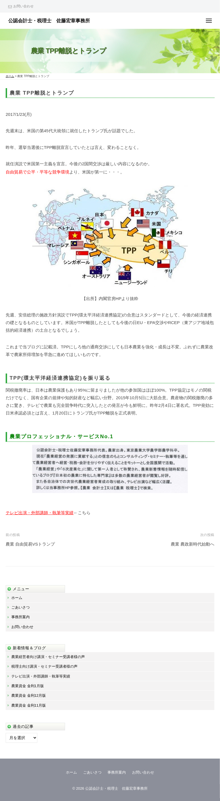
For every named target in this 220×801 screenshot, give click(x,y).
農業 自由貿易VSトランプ (30, 544)
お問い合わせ (23, 6)
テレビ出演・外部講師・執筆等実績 (40, 512)
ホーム (16, 598)
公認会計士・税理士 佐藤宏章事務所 (49, 20)
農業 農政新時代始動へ (192, 544)
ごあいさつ (20, 607)
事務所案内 (20, 617)
